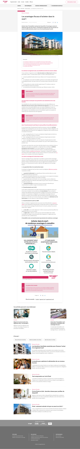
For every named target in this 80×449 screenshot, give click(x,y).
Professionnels (59, 434)
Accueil (19, 5)
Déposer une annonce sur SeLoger (18, 437)
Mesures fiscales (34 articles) (20, 339)
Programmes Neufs (13, 1)
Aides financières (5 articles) (50, 339)
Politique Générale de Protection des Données (39, 437)
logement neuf (42, 299)
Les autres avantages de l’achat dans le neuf (32, 65)
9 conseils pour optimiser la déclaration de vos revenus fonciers (48, 362)
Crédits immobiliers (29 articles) (35, 339)
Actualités (27, 1)
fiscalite (37, 299)
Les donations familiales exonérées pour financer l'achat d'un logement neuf (48, 347)
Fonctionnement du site (35, 438)
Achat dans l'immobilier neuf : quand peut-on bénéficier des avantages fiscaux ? (58, 323)
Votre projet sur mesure (71, 1)
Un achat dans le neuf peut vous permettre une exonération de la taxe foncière (38, 62)
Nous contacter (58, 435)
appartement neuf (50, 299)
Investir (19, 1)
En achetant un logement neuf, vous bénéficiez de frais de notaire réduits (37, 61)
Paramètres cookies (34, 440)
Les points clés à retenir (28, 66)
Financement (22, 8)
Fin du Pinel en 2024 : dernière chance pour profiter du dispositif (48, 392)
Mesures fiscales (27, 8)
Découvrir (14, 434)
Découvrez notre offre (60, 437)
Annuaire (22, 1)
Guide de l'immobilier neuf (41, 5)
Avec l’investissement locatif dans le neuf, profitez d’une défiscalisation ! (37, 64)
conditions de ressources (35, 151)
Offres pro (31, 1)
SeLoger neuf (33, 434)
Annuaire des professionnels (17, 435)
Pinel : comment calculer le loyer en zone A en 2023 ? (47, 406)
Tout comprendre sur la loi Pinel (41, 376)
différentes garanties (53, 169)
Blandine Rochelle (25, 22)
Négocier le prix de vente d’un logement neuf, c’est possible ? (21, 322)
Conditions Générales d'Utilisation (37, 435)
